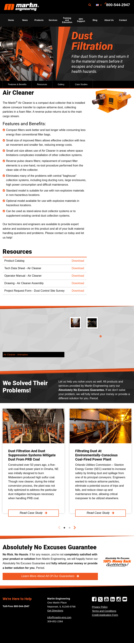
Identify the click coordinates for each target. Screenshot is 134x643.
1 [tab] (100, 336)
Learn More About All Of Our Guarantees (48, 576)
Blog (95, 20)
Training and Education (67, 20)
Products (39, 20)
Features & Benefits (17, 84)
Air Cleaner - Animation (15, 354)
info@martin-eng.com (59, 617)
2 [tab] (69, 528)
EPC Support (81, 20)
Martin (21, 7)
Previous (59, 527)
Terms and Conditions (104, 611)
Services (53, 20)
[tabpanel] (100, 325)
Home (11, 20)
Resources (42, 84)
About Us (109, 20)
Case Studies (81, 84)
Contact (123, 20)
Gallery (61, 84)
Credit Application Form (105, 615)
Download (78, 260)
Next (75, 527)
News (25, 20)
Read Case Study (31, 513)
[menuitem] (21, 6)
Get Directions (55, 610)
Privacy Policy (100, 607)
